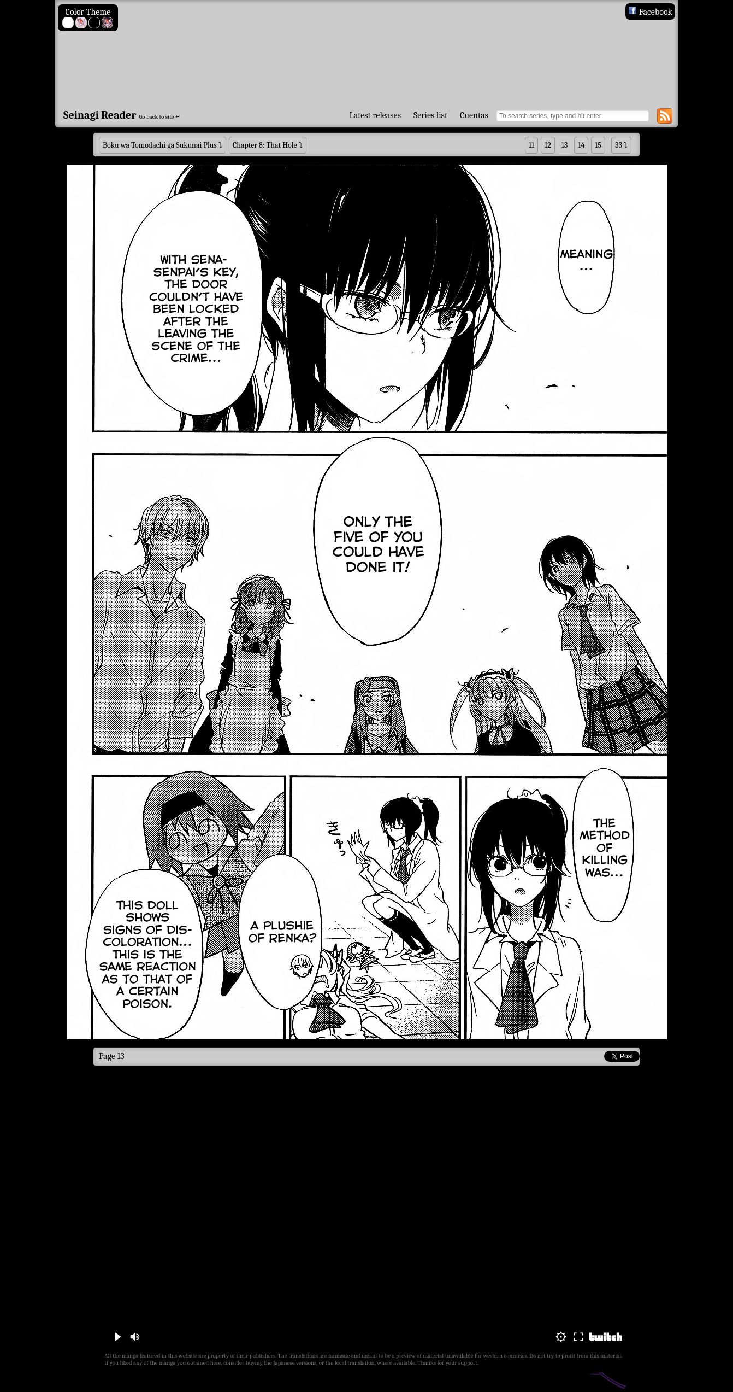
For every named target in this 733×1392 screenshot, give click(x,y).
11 (531, 145)
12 (548, 145)
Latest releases (375, 115)
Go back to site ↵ (159, 116)
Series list (430, 115)
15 (598, 145)
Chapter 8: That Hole (265, 145)
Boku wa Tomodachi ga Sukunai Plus (160, 145)
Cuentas (474, 115)
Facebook (650, 12)
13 (564, 145)
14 (581, 145)
